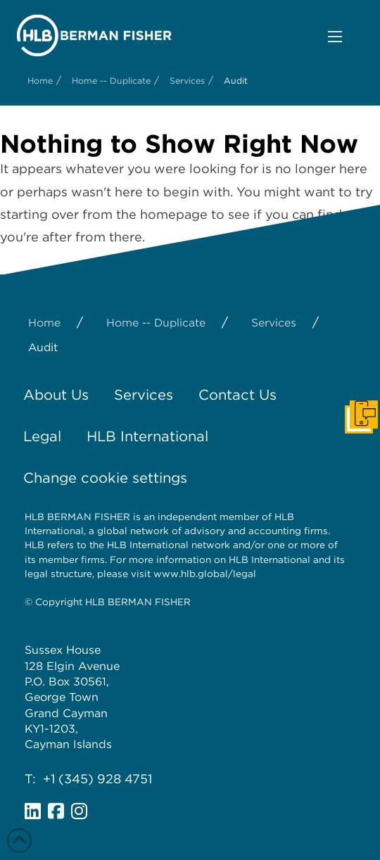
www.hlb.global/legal (204, 573)
